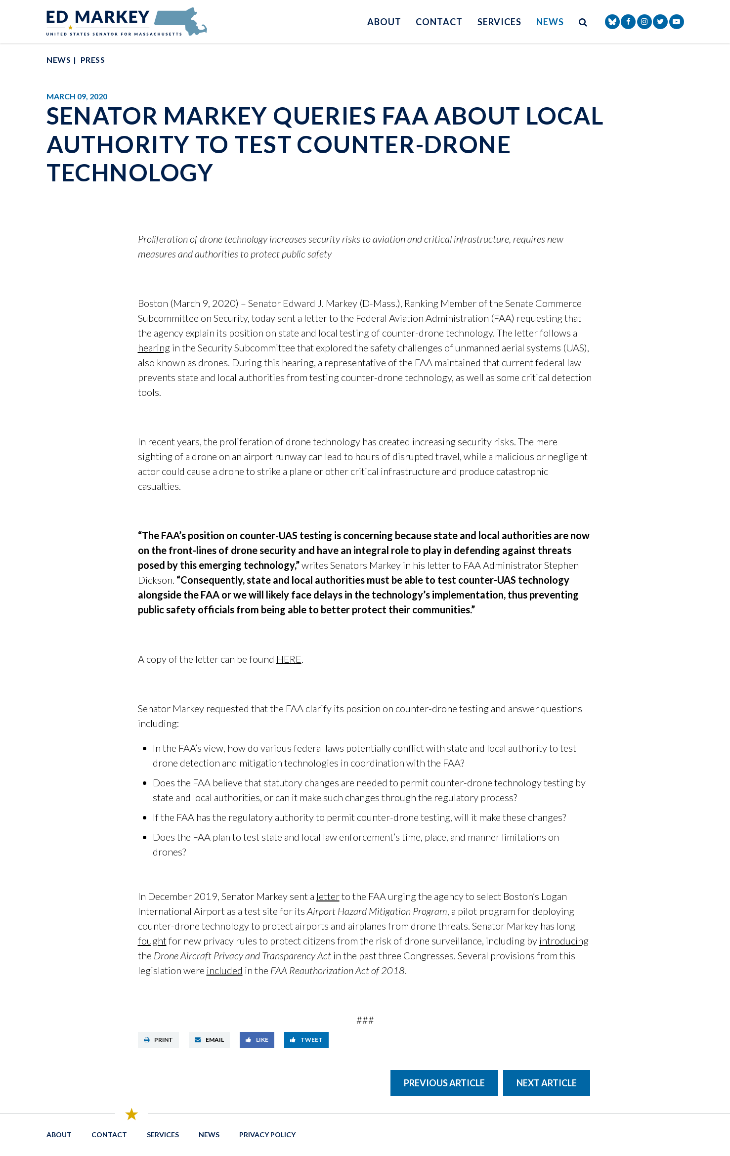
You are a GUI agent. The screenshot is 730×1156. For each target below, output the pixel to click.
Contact (439, 21)
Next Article (546, 1082)
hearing (154, 347)
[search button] (583, 21)
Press (93, 59)
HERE (288, 659)
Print (158, 1039)
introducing (564, 940)
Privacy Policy (267, 1134)
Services (499, 21)
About (384, 21)
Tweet (306, 1039)
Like (257, 1039)
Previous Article (444, 1082)
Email (209, 1039)
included (225, 970)
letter (328, 896)
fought (152, 940)
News (550, 21)
